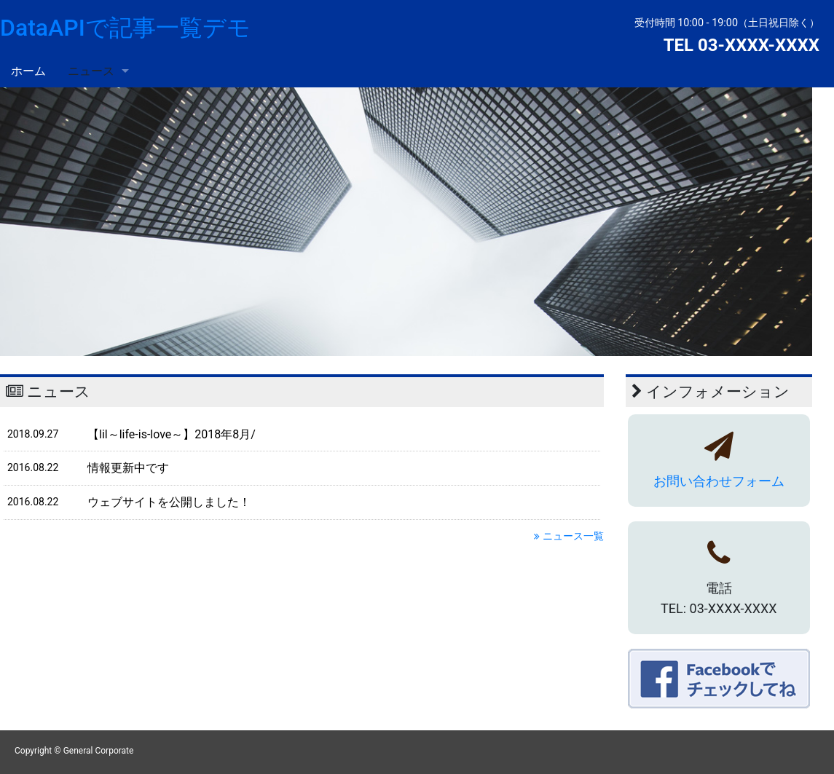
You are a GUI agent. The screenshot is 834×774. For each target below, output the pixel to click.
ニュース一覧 (568, 536)
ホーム (28, 71)
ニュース (91, 71)
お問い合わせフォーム (718, 481)
